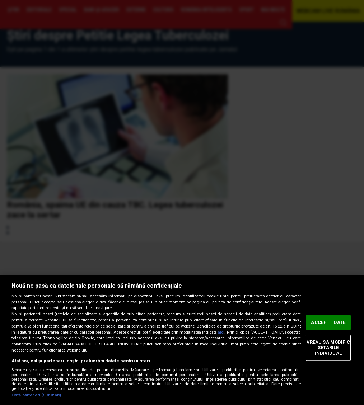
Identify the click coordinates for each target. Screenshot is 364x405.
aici (221, 332)
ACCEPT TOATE (328, 322)
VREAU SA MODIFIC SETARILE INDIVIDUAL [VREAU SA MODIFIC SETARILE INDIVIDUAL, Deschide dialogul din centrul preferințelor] (328, 347)
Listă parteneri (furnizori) (36, 395)
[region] (182, 340)
